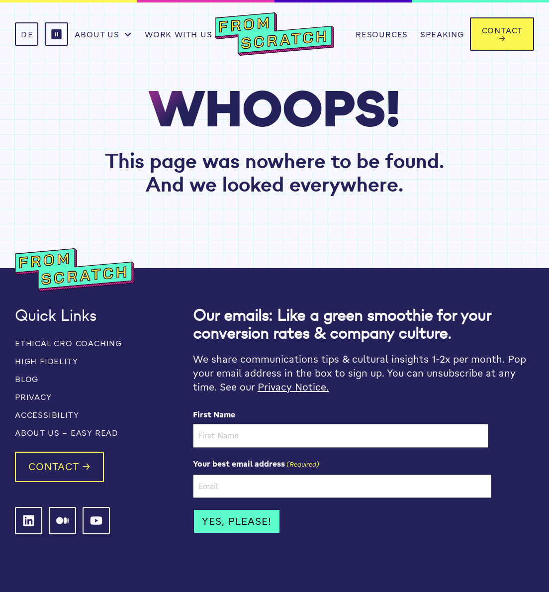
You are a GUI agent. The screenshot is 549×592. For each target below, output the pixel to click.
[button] (56, 34)
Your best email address (256, 464)
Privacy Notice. (293, 387)
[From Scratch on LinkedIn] (28, 520)
